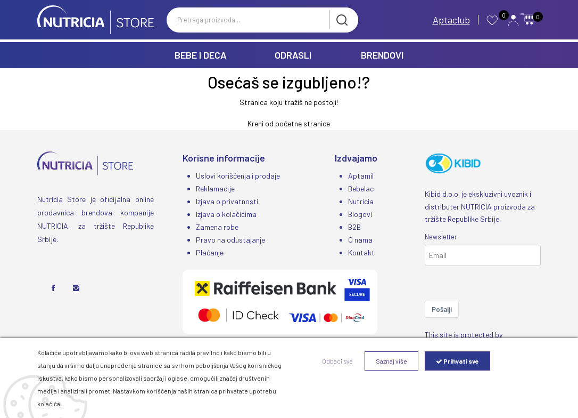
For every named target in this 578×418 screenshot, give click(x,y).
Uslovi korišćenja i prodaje (238, 175)
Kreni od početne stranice (288, 123)
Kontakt (361, 252)
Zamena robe (217, 226)
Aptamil (361, 175)
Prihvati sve (457, 361)
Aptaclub (451, 20)
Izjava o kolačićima (226, 214)
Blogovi (360, 214)
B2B (354, 226)
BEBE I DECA (201, 55)
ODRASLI (293, 55)
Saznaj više (391, 361)
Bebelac (361, 188)
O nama (360, 239)
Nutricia (361, 201)
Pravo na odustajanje (230, 239)
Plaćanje (210, 252)
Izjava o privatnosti (227, 201)
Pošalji (442, 309)
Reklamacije (215, 188)
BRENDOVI (382, 55)
